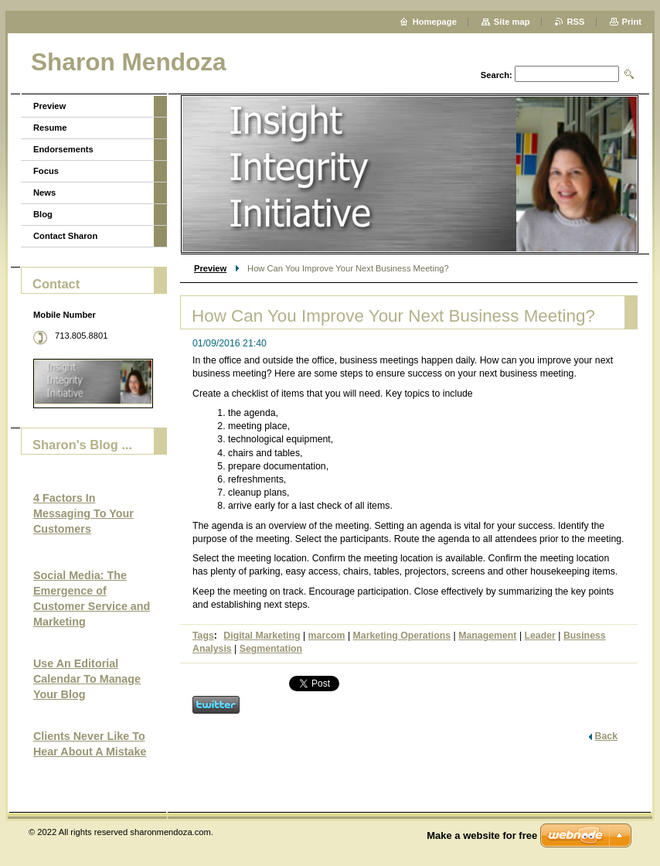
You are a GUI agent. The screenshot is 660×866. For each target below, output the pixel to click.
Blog (43, 214)
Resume (50, 127)
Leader (540, 635)
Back (606, 736)
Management (487, 635)
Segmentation (271, 648)
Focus (46, 171)
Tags (203, 635)
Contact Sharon (65, 235)
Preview (210, 268)
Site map (512, 21)
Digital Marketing (261, 635)
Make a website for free (482, 835)
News (44, 192)
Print (631, 21)
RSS (576, 21)
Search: (496, 75)
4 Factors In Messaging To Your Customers (83, 513)
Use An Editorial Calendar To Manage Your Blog (87, 679)
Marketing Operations (402, 635)
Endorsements (63, 149)
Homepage (435, 21)
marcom (326, 635)
